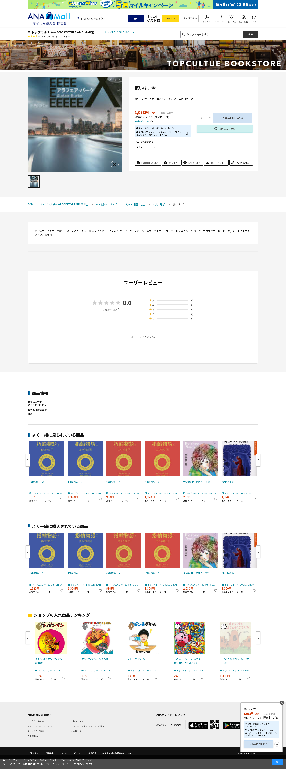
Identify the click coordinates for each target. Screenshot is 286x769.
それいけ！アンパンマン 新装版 (50, 660)
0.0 (127, 302)
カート (253, 21)
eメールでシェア (218, 162)
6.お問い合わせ (78, 731)
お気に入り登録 (226, 128)
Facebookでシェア (149, 162)
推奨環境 (92, 753)
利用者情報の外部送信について (117, 753)
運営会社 (34, 753)
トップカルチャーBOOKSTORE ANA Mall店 (62, 32)
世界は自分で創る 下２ (196, 481)
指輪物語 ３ (152, 481)
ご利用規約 (50, 753)
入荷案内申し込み (232, 118)
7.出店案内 (33, 736)
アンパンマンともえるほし (96, 659)
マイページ (207, 21)
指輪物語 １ (75, 481)
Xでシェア (173, 162)
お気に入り (231, 21)
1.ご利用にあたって (37, 721)
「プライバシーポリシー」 (59, 764)
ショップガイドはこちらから (119, 32)
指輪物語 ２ (36, 481)
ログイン (170, 18)
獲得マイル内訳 (142, 121)
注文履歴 (243, 21)
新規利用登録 (190, 18)
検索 (135, 18)
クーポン (219, 21)
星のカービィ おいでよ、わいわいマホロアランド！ (188, 660)
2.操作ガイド (77, 721)
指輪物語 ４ (113, 481)
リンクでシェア (243, 162)
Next (258, 460)
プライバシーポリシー (71, 753)
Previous (28, 460)
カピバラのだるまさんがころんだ (234, 660)
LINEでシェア (194, 162)
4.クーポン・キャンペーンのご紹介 (87, 726)
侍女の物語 (228, 481)
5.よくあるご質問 (36, 731)
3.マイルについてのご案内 (40, 726)
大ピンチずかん (136, 659)
